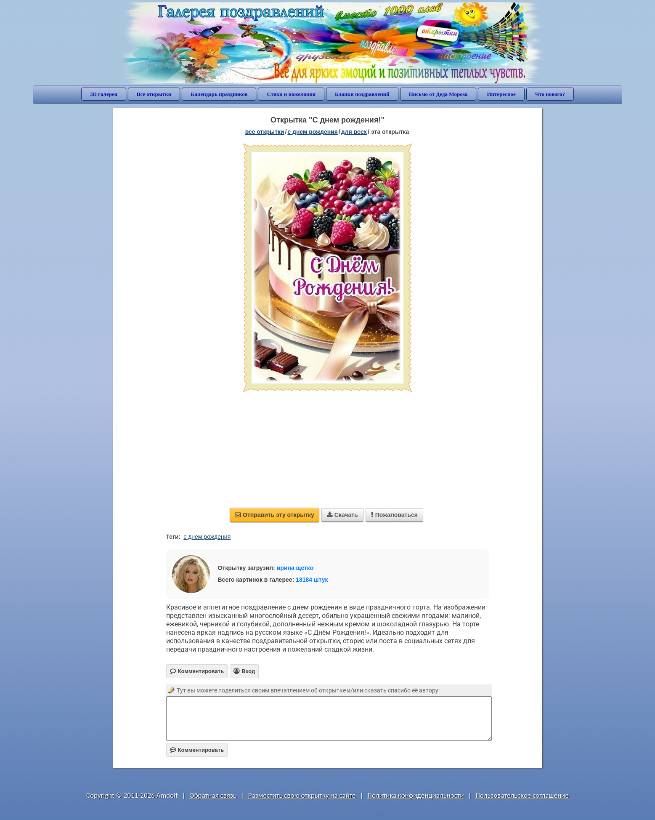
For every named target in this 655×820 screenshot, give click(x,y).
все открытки (264, 131)
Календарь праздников (219, 94)
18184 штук (312, 579)
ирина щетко (295, 567)
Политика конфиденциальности (416, 795)
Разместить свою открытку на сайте (302, 795)
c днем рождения (312, 131)
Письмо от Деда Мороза (438, 94)
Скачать (342, 514)
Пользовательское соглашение (522, 795)
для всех (354, 131)
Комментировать (197, 750)
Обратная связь (213, 795)
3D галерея (103, 94)
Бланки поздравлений (362, 94)
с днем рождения (207, 536)
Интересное (501, 94)
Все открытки (154, 94)
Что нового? (550, 94)
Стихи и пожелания (291, 94)
